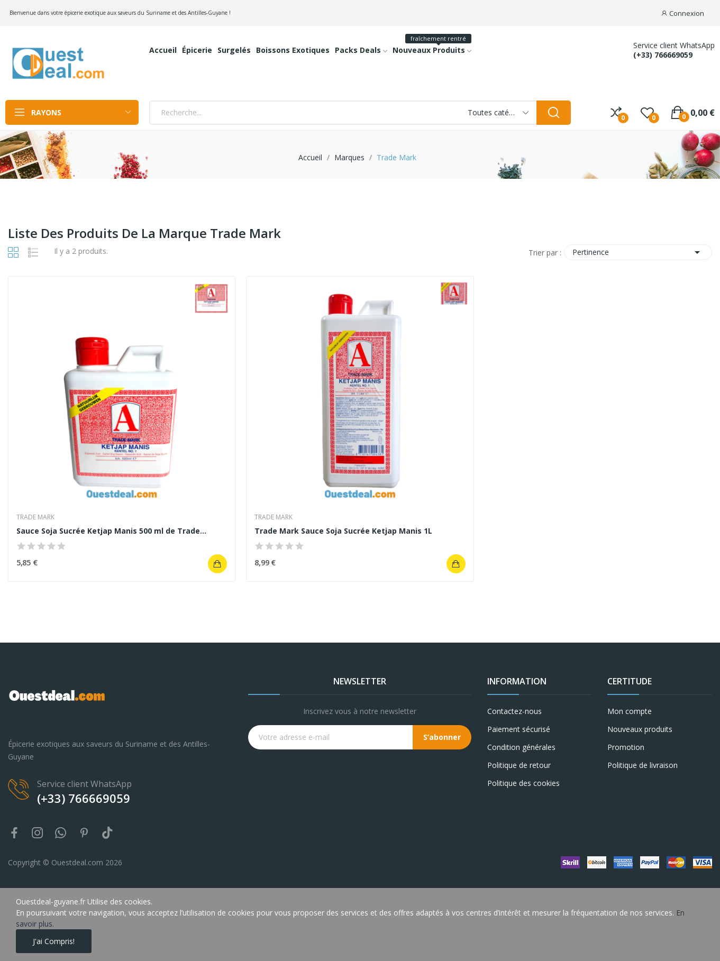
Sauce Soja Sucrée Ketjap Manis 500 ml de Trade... (111, 531)
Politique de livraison (642, 765)
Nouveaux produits (639, 729)
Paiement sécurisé (518, 729)
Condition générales (521, 747)
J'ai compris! (54, 941)
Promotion (625, 747)
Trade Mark (35, 517)
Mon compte (629, 711)
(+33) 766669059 (662, 55)
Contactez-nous (514, 711)
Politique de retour (519, 765)
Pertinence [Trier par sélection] (638, 252)
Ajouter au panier (217, 563)
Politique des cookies (523, 783)
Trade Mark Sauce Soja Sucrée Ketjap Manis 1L (343, 531)
